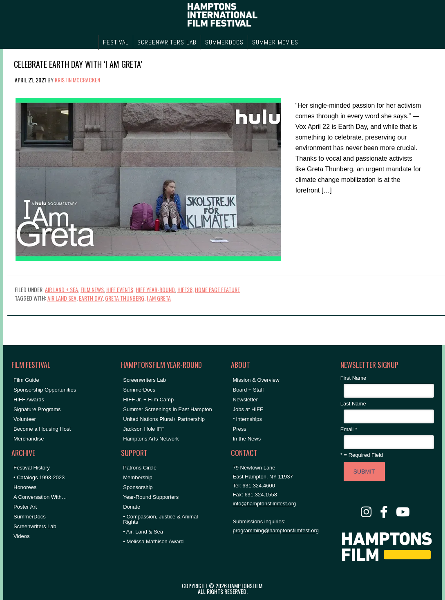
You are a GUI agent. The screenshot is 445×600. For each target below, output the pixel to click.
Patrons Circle (140, 468)
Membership (137, 477)
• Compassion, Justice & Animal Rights (160, 519)
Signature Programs (37, 409)
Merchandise (28, 439)
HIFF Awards (28, 399)
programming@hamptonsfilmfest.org (276, 530)
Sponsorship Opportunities (44, 390)
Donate (131, 507)
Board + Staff (248, 390)
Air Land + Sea (61, 289)
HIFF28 (184, 289)
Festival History (31, 468)
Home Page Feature (217, 289)
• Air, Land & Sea (143, 532)
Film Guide (26, 380)
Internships (249, 419)
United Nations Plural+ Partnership (164, 419)
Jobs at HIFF (248, 409)
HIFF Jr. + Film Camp (148, 399)
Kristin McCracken (77, 79)
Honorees (24, 487)
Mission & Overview (256, 380)
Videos (21, 536)
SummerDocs (29, 517)
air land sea (61, 298)
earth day (91, 298)
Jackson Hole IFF (143, 429)
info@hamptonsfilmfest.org (264, 503)
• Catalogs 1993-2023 (39, 477)
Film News (92, 289)
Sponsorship (137, 487)
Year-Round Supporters (151, 497)
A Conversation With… (40, 497)
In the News (247, 439)
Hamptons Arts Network (151, 439)
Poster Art (25, 507)
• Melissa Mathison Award (153, 541)
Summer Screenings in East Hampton (167, 409)
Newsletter (245, 399)
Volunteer (24, 419)
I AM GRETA (159, 298)
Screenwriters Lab (34, 526)
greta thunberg (124, 298)
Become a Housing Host (42, 429)
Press (239, 429)
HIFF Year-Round (155, 289)
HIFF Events (119, 289)
